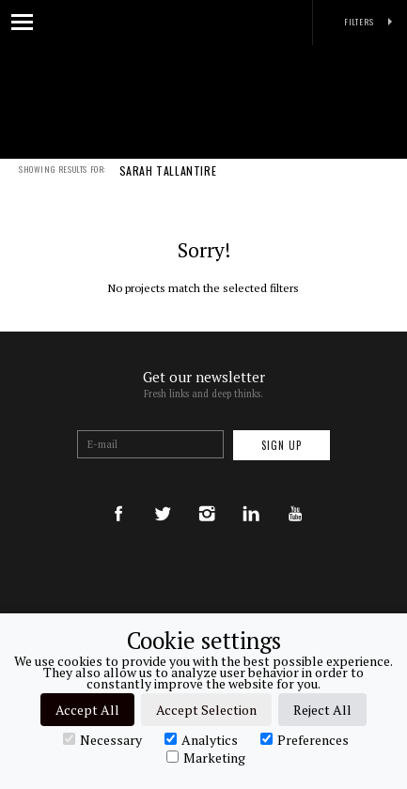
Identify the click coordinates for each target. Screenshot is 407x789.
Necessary (102, 739)
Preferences (304, 739)
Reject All (322, 710)
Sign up (281, 445)
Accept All (87, 710)
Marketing (205, 757)
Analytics (201, 739)
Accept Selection (206, 710)
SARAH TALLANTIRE (168, 183)
